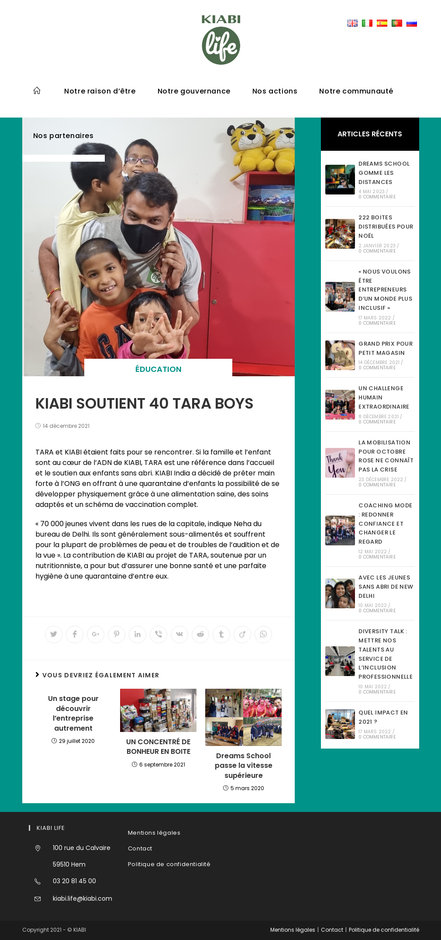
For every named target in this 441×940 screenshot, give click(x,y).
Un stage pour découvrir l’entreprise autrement (73, 713)
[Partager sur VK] (179, 634)
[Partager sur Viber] (158, 634)
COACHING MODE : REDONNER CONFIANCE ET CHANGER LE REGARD (385, 523)
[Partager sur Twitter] (53, 634)
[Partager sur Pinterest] (116, 634)
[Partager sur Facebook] (74, 634)
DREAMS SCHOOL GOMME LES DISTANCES (384, 173)
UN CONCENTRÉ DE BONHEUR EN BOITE (158, 746)
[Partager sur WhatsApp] (263, 634)
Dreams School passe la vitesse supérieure (243, 765)
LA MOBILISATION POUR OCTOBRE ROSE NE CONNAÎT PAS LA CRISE (385, 456)
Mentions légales (154, 833)
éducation (158, 369)
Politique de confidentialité (169, 864)
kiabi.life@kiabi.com (82, 898)
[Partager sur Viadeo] (242, 634)
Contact (140, 848)
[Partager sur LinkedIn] (137, 634)
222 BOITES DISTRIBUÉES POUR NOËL (385, 226)
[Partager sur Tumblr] (221, 634)
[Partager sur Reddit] (200, 634)
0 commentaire (377, 197)
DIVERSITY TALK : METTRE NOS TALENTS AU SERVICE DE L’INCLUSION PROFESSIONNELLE (385, 654)
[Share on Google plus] (95, 634)
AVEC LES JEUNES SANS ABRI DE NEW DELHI (385, 586)
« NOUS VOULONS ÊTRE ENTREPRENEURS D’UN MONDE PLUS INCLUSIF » (385, 289)
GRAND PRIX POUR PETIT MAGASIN (385, 348)
